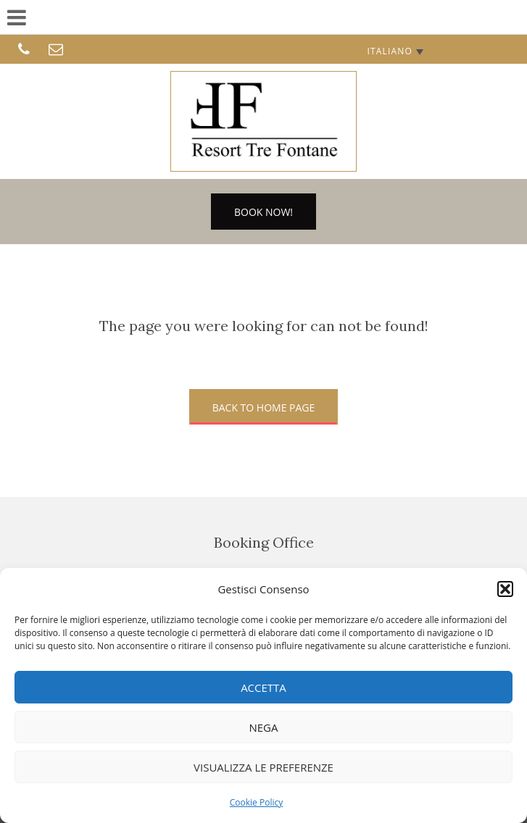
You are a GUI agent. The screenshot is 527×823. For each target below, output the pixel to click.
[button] (505, 589)
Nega (263, 727)
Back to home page (263, 407)
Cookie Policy (256, 802)
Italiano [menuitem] (389, 51)
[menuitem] (395, 51)
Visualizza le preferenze (263, 767)
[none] (395, 51)
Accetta (263, 687)
